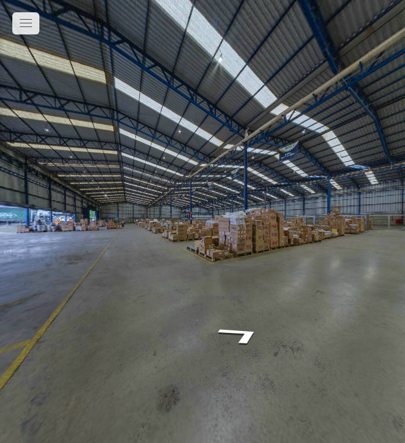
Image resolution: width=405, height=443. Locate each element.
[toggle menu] (25, 23)
